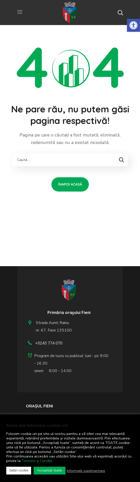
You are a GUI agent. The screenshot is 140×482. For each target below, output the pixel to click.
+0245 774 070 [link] (48, 343)
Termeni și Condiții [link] (37, 460)
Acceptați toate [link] (49, 470)
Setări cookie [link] (18, 470)
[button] (120, 12)
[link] (133, 25)
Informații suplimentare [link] (86, 470)
